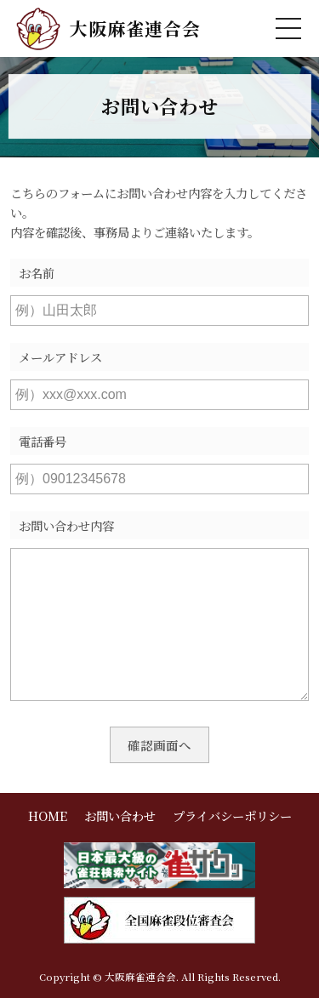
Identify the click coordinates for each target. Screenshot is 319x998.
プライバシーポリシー (232, 815)
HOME (47, 815)
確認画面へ (159, 745)
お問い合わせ (120, 815)
